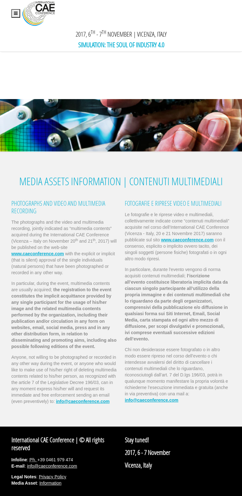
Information (50, 483)
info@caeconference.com (83, 401)
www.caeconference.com (187, 239)
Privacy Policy (52, 476)
